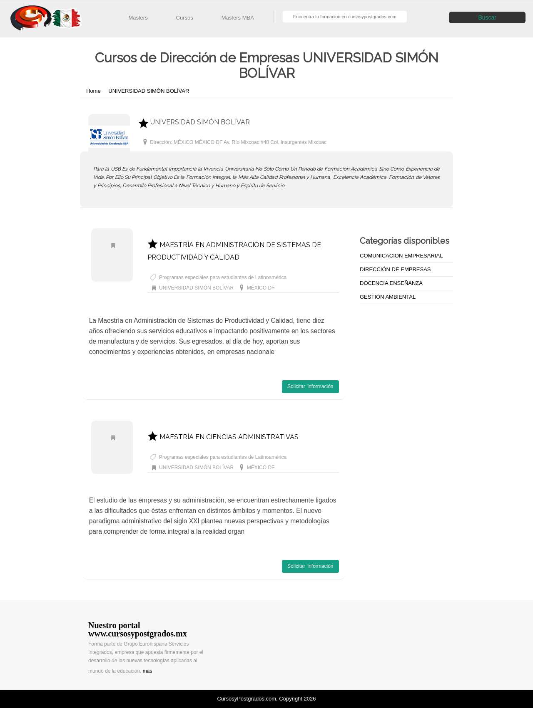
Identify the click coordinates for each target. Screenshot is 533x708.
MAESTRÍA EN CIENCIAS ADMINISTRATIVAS (223, 437)
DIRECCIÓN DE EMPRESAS (395, 269)
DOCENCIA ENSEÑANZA (391, 283)
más (147, 671)
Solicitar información (310, 386)
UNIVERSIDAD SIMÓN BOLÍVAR (148, 91)
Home (94, 91)
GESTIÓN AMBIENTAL (388, 297)
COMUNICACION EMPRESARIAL (401, 256)
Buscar (487, 17)
